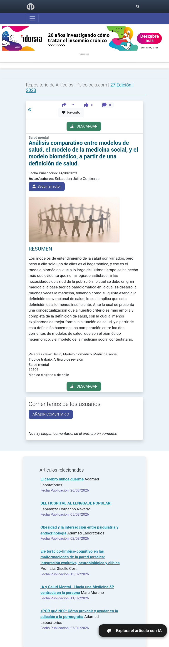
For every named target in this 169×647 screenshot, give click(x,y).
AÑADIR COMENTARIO (50, 414)
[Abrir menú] (32, 18)
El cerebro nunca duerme (62, 479)
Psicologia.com (92, 85)
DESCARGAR (83, 126)
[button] (68, 105)
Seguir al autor (46, 186)
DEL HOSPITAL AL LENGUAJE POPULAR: (76, 503)
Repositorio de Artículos (49, 85)
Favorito (71, 112)
